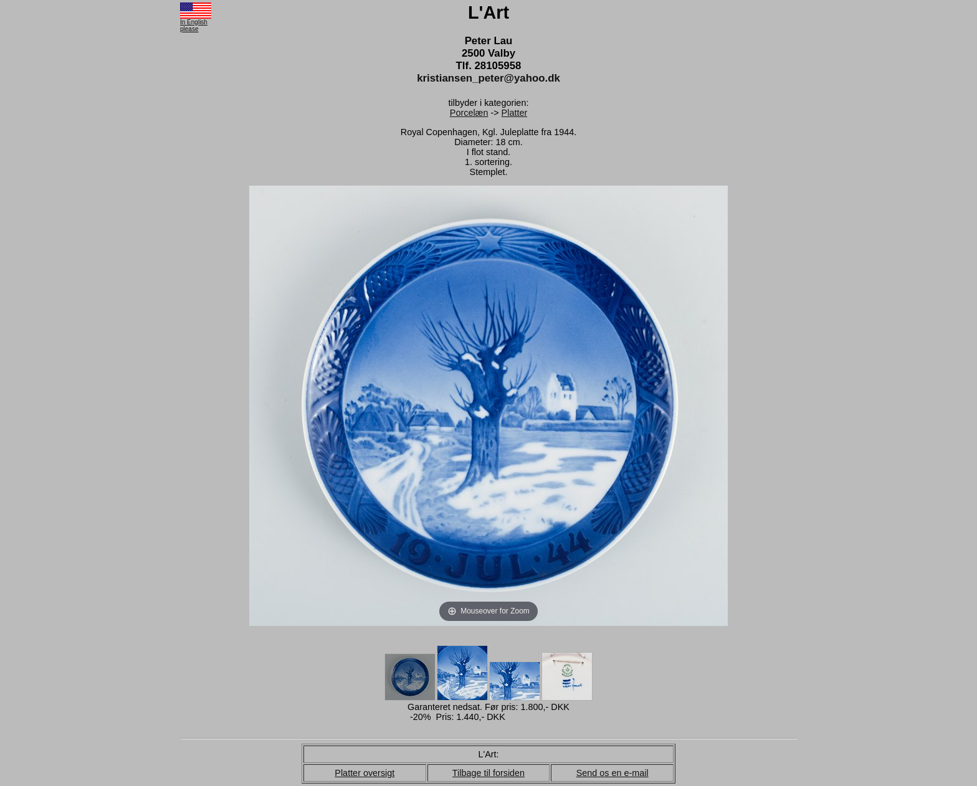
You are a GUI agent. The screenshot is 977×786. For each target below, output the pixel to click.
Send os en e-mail (612, 773)
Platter (515, 113)
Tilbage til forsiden (488, 773)
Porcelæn (469, 113)
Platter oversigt (364, 773)
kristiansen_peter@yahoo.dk (488, 78)
